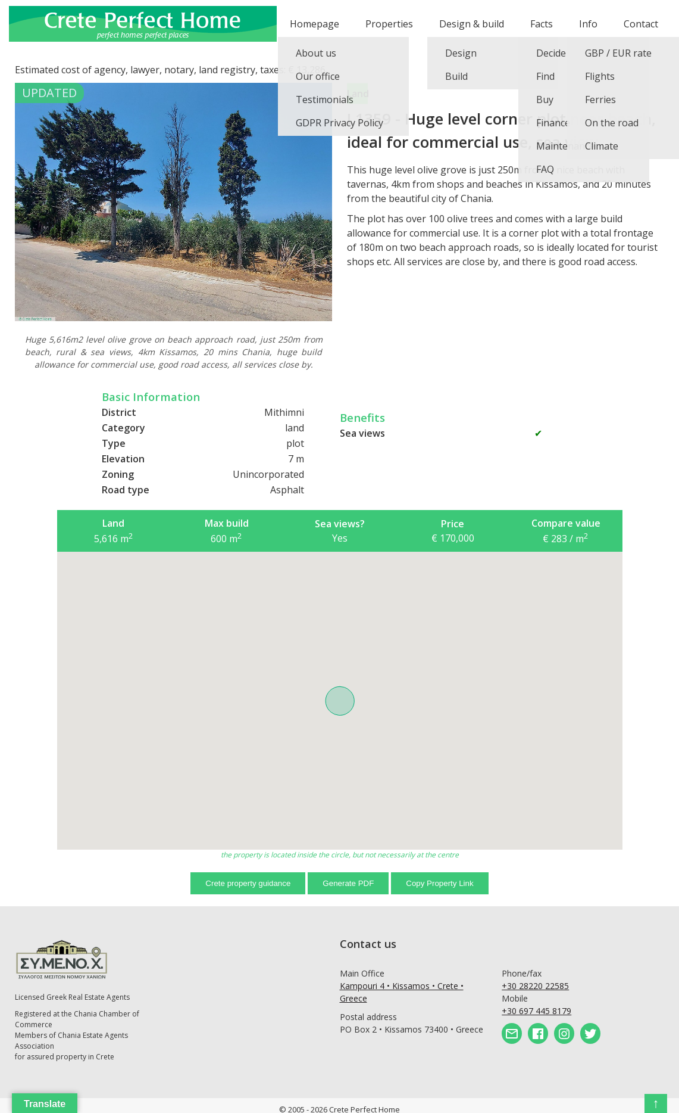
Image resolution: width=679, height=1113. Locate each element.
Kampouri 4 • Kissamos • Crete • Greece (402, 992)
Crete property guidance (247, 883)
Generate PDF (348, 883)
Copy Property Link (439, 883)
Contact (641, 23)
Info (588, 23)
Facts (541, 23)
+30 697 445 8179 (536, 1010)
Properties (389, 23)
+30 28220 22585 (535, 985)
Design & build (471, 23)
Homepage (314, 23)
